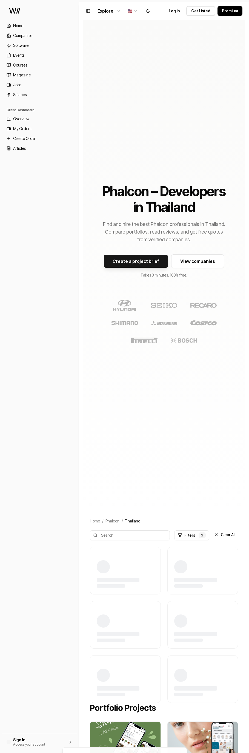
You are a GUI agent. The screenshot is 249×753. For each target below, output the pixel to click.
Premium (230, 10)
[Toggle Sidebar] (79, 376)
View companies (197, 261)
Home (95, 521)
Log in (174, 10)
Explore (109, 11)
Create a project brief (136, 261)
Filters (192, 535)
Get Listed (200, 10)
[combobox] (132, 11)
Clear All (224, 534)
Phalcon (112, 521)
